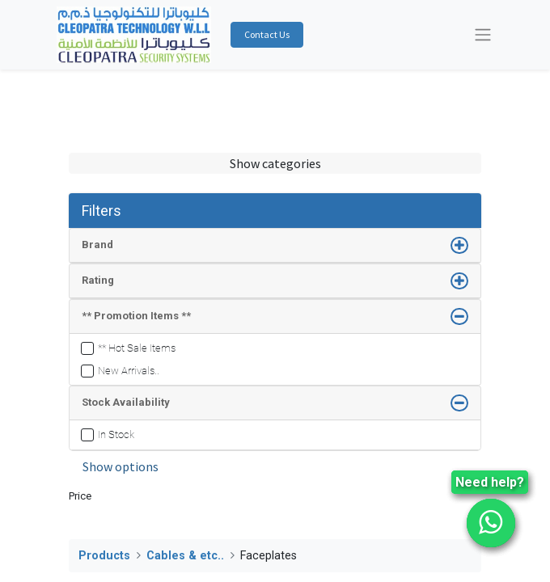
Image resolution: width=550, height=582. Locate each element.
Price (80, 496)
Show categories (275, 163)
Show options (120, 466)
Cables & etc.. (185, 556)
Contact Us (267, 34)
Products (104, 556)
